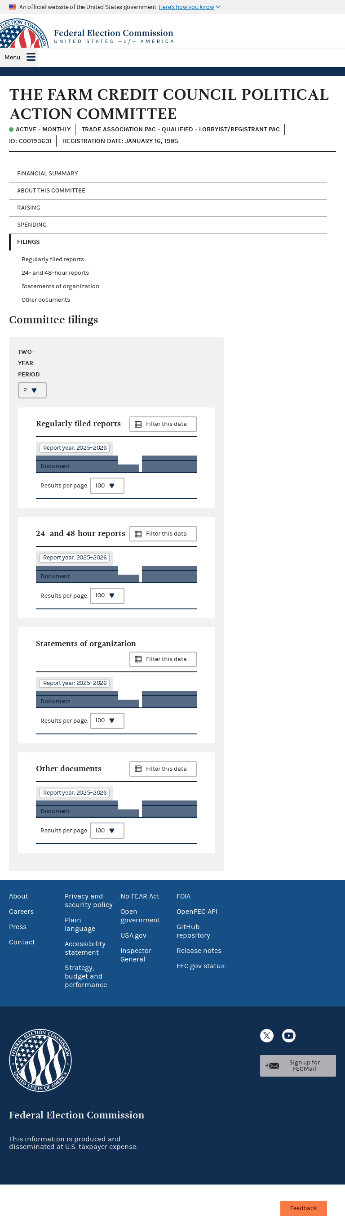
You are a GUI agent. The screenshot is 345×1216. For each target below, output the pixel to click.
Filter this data (166, 424)
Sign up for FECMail (304, 1097)
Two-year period (29, 363)
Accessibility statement (85, 979)
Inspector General (135, 986)
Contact (22, 974)
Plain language (80, 956)
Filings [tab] (28, 242)
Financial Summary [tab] (47, 173)
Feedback (303, 1208)
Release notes (199, 982)
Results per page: (82, 498)
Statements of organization (60, 286)
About (18, 928)
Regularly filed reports (53, 259)
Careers (21, 943)
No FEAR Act (139, 928)
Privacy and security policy (89, 932)
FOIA (183, 928)
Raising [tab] (28, 207)
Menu (12, 57)
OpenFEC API (197, 943)
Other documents (46, 300)
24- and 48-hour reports (55, 273)
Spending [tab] (32, 224)
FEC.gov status (201, 997)
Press (18, 958)
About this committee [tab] (51, 190)
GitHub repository (193, 962)
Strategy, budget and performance (86, 1007)
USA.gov (133, 967)
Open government (140, 947)
